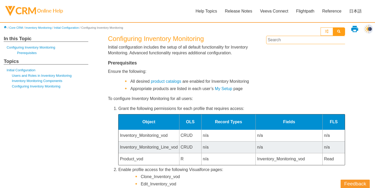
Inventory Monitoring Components (37, 81)
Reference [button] (331, 11)
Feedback (355, 183)
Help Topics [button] (206, 11)
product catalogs (166, 81)
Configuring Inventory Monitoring (31, 47)
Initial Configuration (66, 27)
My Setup (224, 88)
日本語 (355, 11)
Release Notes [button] (238, 11)
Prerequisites (27, 53)
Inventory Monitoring (38, 27)
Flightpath (305, 11)
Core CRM (16, 27)
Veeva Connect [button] (274, 11)
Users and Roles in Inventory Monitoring (42, 76)
